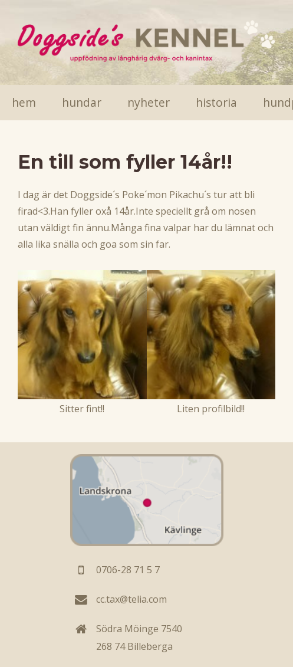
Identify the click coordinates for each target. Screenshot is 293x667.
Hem (24, 102)
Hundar (81, 102)
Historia (216, 102)
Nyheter (148, 102)
